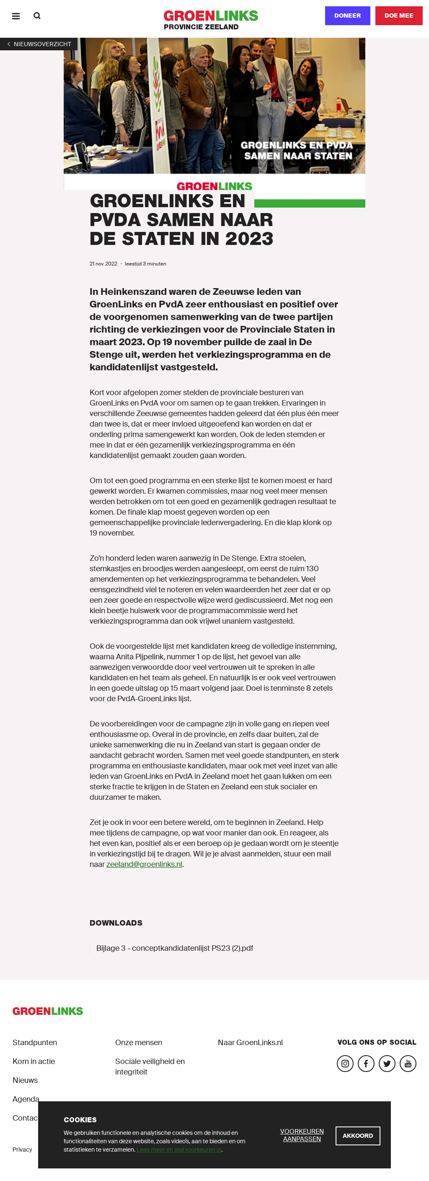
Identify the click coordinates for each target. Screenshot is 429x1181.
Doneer (347, 15)
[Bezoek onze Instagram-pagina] (345, 1063)
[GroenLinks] (215, 15)
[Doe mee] (399, 15)
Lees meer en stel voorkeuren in (179, 1149)
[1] (39, 44)
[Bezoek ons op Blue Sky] (387, 1063)
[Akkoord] (358, 1135)
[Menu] (15, 15)
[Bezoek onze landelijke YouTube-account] (408, 1063)
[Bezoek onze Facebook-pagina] (366, 1063)
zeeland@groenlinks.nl (144, 864)
